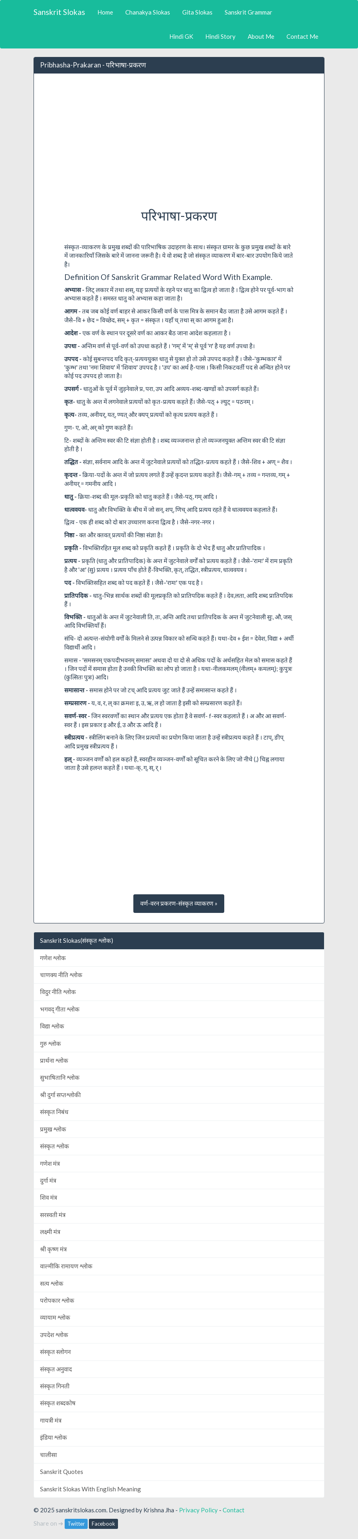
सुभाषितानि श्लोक (60, 1077)
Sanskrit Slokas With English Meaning (90, 1489)
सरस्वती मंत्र (52, 1214)
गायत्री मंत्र (50, 1420)
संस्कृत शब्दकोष (58, 1403)
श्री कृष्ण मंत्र (53, 1249)
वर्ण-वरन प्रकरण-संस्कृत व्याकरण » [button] (178, 903)
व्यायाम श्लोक (55, 1317)
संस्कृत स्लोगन (55, 1351)
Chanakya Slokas (147, 12)
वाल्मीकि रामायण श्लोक (66, 1266)
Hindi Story (220, 36)
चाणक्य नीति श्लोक (61, 974)
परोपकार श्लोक (57, 1300)
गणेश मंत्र (50, 1163)
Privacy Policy (198, 1510)
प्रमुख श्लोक (53, 1129)
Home (105, 12)
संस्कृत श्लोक (54, 1146)
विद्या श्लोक (52, 1026)
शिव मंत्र (48, 1197)
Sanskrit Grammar (248, 12)
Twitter (76, 1523)
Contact (233, 1510)
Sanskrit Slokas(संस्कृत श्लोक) (76, 940)
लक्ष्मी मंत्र (50, 1231)
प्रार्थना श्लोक (54, 1060)
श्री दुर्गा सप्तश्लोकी (60, 1094)
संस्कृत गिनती (54, 1386)
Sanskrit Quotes (61, 1471)
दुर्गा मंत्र (48, 1180)
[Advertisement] (179, 138)
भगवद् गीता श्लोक (60, 1009)
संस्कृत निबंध (54, 1111)
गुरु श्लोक (50, 1043)
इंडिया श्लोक (53, 1437)
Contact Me (302, 36)
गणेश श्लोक (53, 957)
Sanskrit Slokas (59, 12)
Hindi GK (181, 36)
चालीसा (48, 1454)
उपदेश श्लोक (54, 1334)
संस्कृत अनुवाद (56, 1369)
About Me (261, 36)
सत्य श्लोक (51, 1283)
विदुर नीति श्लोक (58, 991)
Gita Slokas (197, 12)
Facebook (103, 1523)
